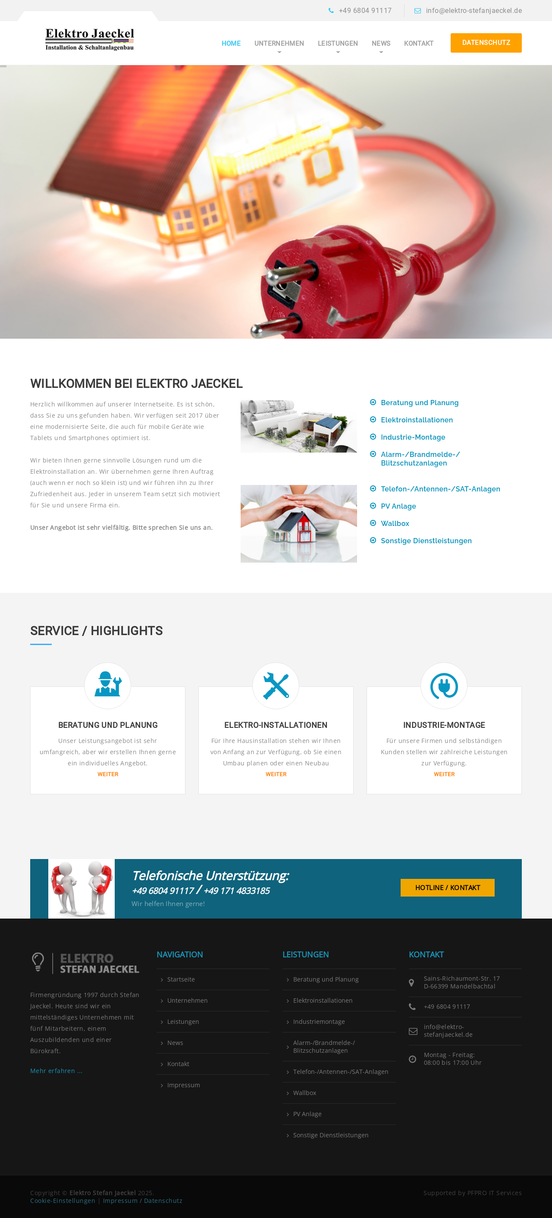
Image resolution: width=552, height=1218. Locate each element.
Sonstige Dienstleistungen (426, 541)
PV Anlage (399, 506)
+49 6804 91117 (365, 10)
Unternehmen (279, 44)
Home (231, 44)
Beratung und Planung (420, 403)
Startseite (181, 979)
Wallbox (395, 523)
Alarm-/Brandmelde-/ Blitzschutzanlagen (421, 458)
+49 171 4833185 (236, 891)
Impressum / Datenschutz (143, 1200)
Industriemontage (319, 1022)
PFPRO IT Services (494, 1193)
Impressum (183, 1085)
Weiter (107, 774)
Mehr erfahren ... (56, 1071)
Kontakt (418, 44)
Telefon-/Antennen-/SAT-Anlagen (441, 489)
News (381, 44)
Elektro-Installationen (275, 725)
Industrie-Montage (413, 437)
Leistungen (338, 44)
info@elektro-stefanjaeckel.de (474, 10)
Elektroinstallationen (417, 420)
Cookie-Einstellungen (62, 1200)
